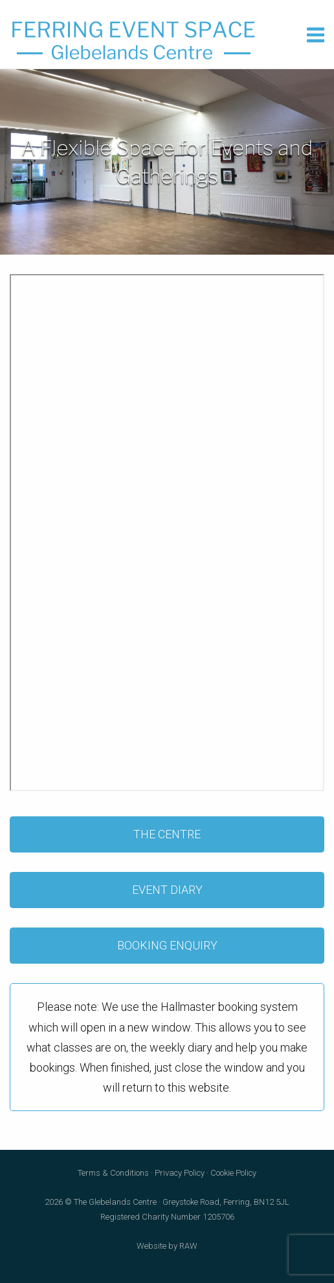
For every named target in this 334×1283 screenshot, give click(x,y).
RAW (188, 1246)
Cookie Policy (233, 1173)
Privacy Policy (180, 1173)
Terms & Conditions (113, 1173)
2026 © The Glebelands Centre (101, 1202)
